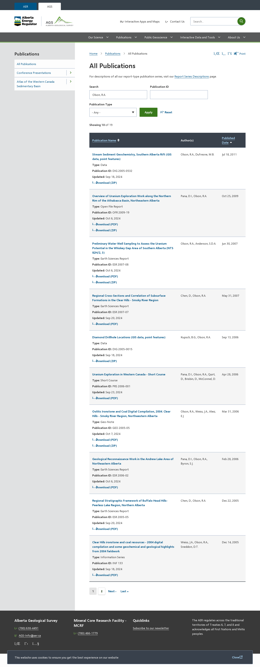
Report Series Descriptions (191, 76)
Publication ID (159, 86)
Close (235, 657)
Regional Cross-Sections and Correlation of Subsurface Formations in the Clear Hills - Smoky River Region (129, 298)
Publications (123, 37)
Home (93, 53)
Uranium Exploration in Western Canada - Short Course (128, 374)
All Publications (26, 64)
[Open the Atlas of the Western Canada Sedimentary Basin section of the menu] (70, 81)
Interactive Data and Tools (197, 37)
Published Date (232, 140)
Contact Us (177, 21)
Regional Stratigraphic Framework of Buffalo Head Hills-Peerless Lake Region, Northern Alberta (130, 503)
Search (93, 86)
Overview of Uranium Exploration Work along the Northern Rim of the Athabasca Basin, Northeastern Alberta (131, 198)
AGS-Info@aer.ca (30, 635)
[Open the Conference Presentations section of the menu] (70, 72)
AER (25, 6)
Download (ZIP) (104, 182)
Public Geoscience (155, 37)
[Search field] (213, 21)
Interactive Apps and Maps (142, 21)
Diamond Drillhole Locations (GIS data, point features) (128, 337)
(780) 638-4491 (28, 628)
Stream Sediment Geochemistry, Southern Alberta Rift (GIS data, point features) (132, 156)
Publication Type (100, 104)
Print (240, 53)
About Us (234, 37)
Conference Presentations (34, 72)
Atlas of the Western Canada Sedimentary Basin (35, 84)
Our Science (95, 37)
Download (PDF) (105, 224)
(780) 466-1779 (88, 633)
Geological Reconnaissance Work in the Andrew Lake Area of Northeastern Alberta (133, 461)
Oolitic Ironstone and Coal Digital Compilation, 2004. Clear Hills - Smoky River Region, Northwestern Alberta (131, 414)
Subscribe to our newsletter (151, 628)
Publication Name (104, 140)
